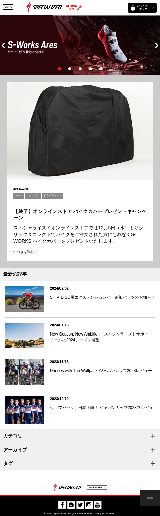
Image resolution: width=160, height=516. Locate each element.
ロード (18, 195)
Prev (3, 45)
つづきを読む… (25, 252)
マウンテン (33, 195)
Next (156, 45)
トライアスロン (52, 195)
